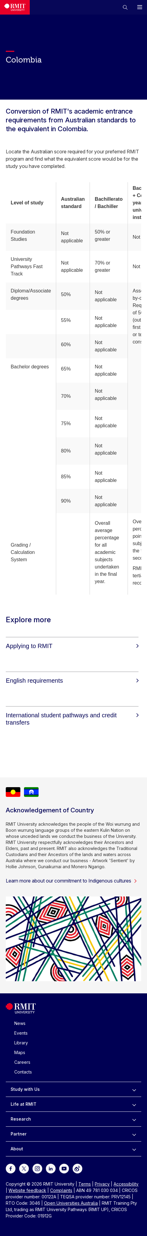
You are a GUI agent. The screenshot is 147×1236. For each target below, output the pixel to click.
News (20, 1023)
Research (21, 1119)
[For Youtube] (64, 1168)
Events (21, 1033)
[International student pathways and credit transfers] (72, 719)
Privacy (102, 1183)
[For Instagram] (37, 1168)
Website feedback (27, 1190)
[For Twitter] (24, 1168)
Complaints (61, 1190)
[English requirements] (72, 680)
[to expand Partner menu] (134, 1134)
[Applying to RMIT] (72, 646)
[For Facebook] (10, 1168)
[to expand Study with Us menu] (134, 1089)
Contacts (23, 1071)
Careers (22, 1062)
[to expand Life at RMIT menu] (134, 1104)
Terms (84, 1183)
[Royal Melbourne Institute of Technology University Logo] (15, 7)
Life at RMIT (23, 1104)
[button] (125, 7)
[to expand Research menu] (134, 1119)
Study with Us (25, 1089)
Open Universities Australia (71, 1203)
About (17, 1148)
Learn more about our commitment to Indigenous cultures (71, 881)
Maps (19, 1052)
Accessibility (126, 1183)
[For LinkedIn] (51, 1168)
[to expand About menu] (134, 1149)
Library (21, 1042)
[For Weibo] (77, 1168)
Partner (19, 1133)
